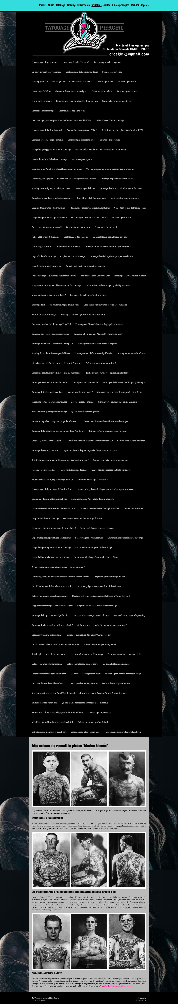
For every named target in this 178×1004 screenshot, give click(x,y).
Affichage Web (141, 1000)
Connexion (142, 998)
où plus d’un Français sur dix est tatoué (116, 986)
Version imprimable (40, 998)
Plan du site (54, 998)
